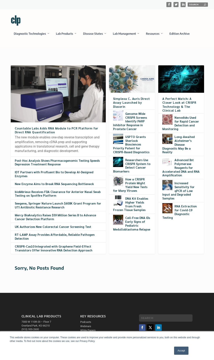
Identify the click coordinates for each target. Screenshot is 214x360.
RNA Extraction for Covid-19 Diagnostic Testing (179, 212)
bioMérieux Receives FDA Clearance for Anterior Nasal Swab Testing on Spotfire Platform (58, 194)
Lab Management (124, 36)
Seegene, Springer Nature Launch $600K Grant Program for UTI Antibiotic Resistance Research (58, 205)
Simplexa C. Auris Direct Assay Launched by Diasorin (131, 103)
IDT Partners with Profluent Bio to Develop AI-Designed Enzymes (54, 174)
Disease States (93, 36)
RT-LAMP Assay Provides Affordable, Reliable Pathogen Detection (55, 237)
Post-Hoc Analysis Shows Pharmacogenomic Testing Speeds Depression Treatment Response (57, 162)
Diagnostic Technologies (30, 36)
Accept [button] (181, 350)
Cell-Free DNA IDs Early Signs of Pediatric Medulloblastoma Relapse (131, 223)
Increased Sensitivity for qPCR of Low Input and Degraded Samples (178, 190)
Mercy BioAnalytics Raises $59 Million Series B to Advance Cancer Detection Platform (55, 217)
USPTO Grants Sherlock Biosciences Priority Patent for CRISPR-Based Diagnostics (131, 144)
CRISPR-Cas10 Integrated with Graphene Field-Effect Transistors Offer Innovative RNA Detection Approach (53, 248)
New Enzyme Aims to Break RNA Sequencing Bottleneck (54, 184)
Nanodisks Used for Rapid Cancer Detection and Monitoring (180, 123)
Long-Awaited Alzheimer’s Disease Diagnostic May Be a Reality (178, 144)
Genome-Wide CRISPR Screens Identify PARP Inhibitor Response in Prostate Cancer (130, 121)
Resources (152, 36)
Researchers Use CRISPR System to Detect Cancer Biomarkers (131, 165)
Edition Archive (179, 36)
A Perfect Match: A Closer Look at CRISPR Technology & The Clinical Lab (179, 105)
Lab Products (64, 36)
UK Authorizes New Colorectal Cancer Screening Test (53, 227)
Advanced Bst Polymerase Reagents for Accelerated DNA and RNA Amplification (181, 167)
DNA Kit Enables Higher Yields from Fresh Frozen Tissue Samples (130, 204)
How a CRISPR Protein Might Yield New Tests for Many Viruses (130, 185)
